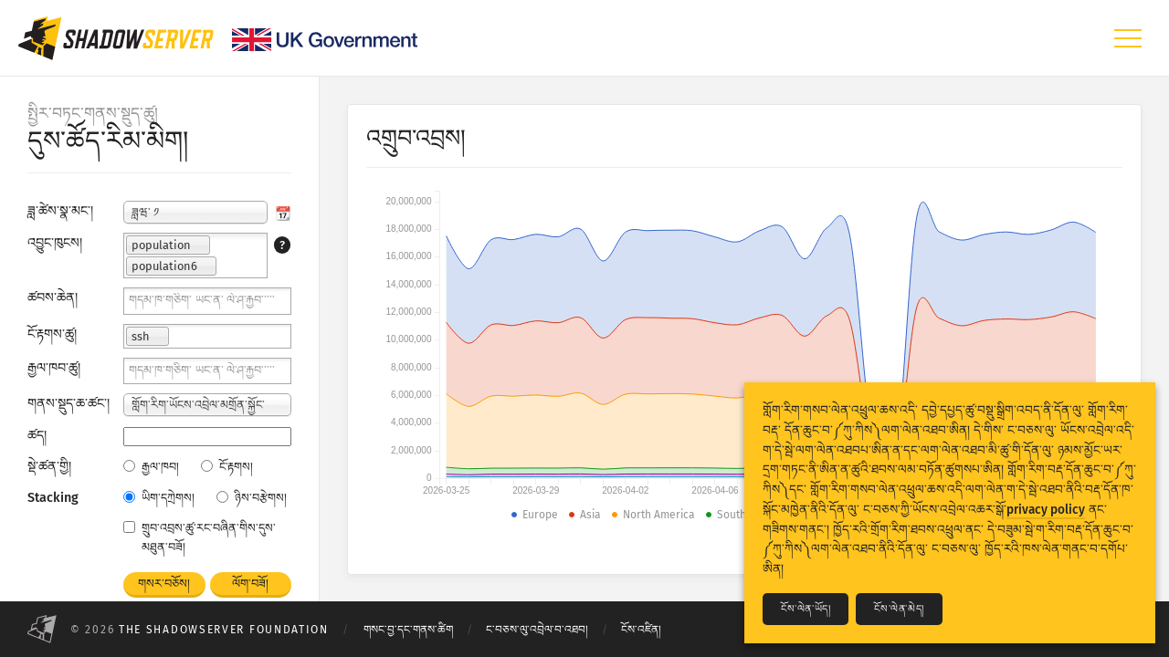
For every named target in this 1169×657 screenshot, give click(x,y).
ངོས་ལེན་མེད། (898, 609)
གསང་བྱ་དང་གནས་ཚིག (408, 629)
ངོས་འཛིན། (641, 629)
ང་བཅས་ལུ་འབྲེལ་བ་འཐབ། (537, 629)
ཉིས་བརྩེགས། (251, 498)
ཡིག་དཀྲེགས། (159, 498)
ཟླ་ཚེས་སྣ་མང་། (60, 211)
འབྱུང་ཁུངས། (54, 243)
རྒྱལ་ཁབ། (151, 467)
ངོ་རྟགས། (227, 467)
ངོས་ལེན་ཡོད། (805, 609)
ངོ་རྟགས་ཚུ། (52, 334)
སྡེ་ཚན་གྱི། (49, 466)
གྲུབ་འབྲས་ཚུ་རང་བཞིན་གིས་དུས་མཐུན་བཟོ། (199, 537)
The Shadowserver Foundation (224, 629)
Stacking (53, 498)
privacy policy (1045, 509)
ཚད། (37, 435)
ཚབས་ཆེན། (52, 298)
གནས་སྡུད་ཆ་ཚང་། (68, 404)
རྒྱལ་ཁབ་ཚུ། (53, 368)
